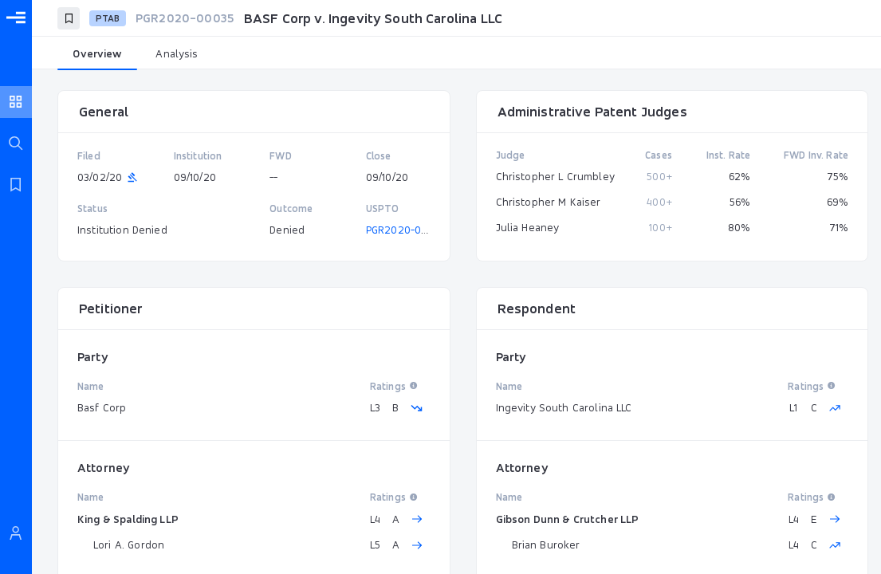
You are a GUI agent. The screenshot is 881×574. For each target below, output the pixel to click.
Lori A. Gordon (128, 544)
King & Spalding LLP (128, 519)
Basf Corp (101, 407)
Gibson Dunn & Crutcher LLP (567, 519)
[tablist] (456, 54)
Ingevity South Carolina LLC (564, 407)
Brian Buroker (546, 544)
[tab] (97, 54)
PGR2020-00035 (406, 229)
